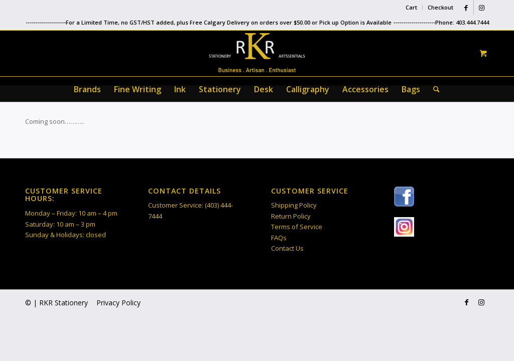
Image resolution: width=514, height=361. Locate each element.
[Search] (433, 89)
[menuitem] (412, 7)
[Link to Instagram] (481, 7)
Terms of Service (296, 226)
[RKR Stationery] (257, 53)
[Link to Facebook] (466, 7)
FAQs (279, 237)
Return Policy (291, 216)
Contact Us (287, 248)
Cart (411, 7)
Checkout (440, 7)
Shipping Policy (294, 205)
